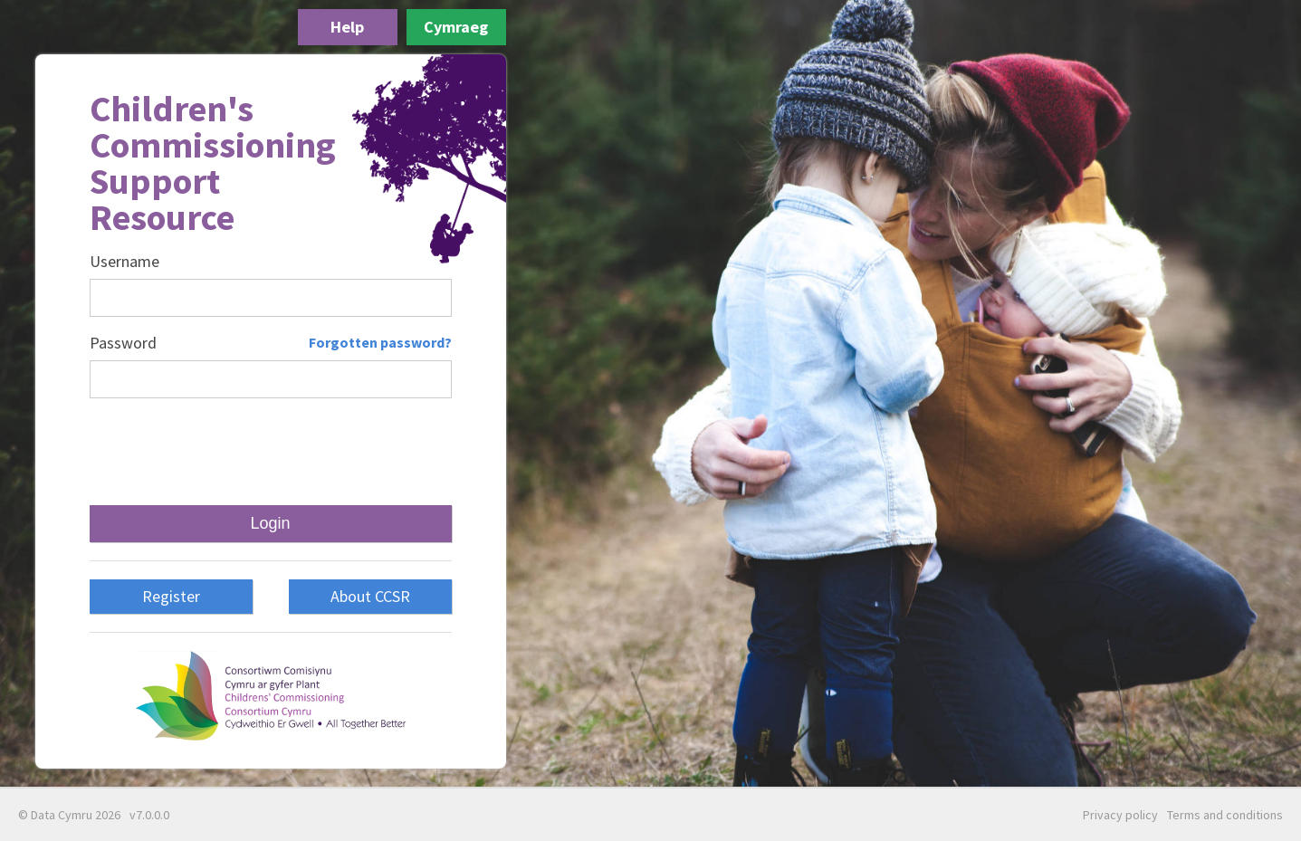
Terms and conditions (1225, 815)
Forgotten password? (380, 342)
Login (270, 523)
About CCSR (370, 596)
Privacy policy (1120, 815)
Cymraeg (456, 26)
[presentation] (269, 451)
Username (124, 261)
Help (347, 26)
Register (171, 596)
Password (123, 343)
